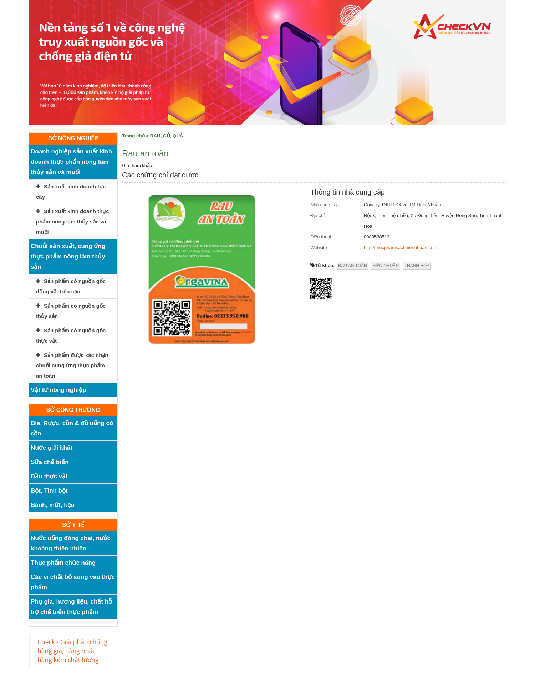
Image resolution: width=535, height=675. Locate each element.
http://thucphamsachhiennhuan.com (400, 247)
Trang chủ (133, 135)
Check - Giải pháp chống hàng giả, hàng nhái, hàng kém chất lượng (72, 651)
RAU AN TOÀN (352, 265)
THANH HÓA (417, 265)
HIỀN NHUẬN (385, 265)
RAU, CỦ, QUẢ (166, 135)
